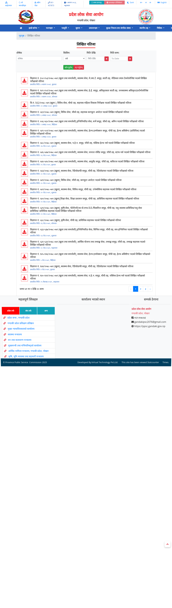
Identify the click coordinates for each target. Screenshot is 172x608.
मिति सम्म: (114, 52)
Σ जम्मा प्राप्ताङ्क (97, 2)
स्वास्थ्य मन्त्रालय (15, 333)
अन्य (45, 315)
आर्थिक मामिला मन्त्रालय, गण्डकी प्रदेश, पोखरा (30, 345)
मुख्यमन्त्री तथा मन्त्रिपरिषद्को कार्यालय (26, 341)
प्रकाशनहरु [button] (93, 28)
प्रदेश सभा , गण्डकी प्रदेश (17, 321)
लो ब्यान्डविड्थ (22, 4)
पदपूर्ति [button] (64, 28)
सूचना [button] (78, 28)
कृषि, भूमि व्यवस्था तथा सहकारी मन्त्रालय (28, 349)
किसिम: (66, 52)
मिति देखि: (91, 52)
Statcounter (150, 353)
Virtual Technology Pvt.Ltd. (104, 353)
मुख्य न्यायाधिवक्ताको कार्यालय (20, 329)
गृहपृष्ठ (21, 35)
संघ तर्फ (26, 315)
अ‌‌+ (141, 2)
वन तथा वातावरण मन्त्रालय (20, 337)
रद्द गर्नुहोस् (79, 67)
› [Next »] (150, 289)
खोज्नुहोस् (68, 67)
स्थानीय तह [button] (144, 28)
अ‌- (150, 2)
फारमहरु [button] (49, 28)
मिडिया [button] (160, 28)
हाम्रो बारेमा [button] (33, 28)
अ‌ (146, 2)
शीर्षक (19, 52)
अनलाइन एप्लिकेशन (114, 2)
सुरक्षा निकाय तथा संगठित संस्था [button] (118, 28)
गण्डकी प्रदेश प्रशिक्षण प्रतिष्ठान (19, 325)
